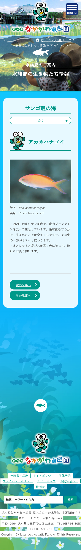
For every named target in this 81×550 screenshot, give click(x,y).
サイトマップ (46, 481)
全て (41, 120)
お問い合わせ (69, 481)
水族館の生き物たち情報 (29, 45)
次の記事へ (23, 285)
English (40, 486)
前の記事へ (23, 295)
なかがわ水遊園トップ (56, 40)
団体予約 (65, 475)
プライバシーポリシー (18, 481)
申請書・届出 (19, 475)
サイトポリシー (43, 475)
